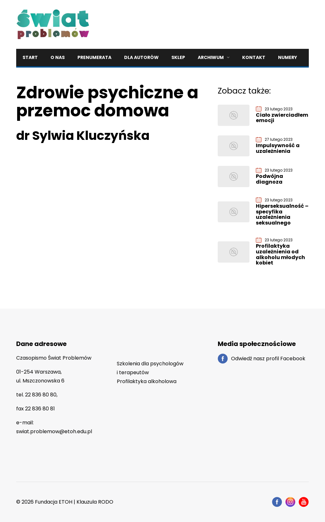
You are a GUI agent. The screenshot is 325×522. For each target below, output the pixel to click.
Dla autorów (141, 57)
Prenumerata (94, 57)
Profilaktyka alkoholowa (146, 381)
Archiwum (211, 57)
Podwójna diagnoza (269, 179)
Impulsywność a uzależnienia (278, 148)
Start (30, 57)
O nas (57, 57)
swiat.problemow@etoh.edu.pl (54, 431)
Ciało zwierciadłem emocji (282, 117)
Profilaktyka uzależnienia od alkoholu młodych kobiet (280, 254)
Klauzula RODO (94, 502)
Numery (287, 57)
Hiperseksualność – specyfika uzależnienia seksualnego (282, 214)
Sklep (178, 57)
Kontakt (253, 57)
